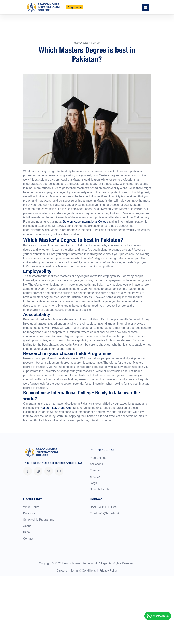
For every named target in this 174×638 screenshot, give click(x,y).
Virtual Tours (31, 507)
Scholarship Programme (38, 519)
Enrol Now (96, 470)
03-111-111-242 (108, 507)
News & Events (99, 489)
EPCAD (95, 476)
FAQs (26, 532)
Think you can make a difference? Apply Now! (52, 462)
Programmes (98, 457)
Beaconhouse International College (85, 221)
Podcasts (29, 513)
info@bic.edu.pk (109, 513)
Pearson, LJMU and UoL (55, 407)
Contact (28, 538)
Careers (62, 570)
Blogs (93, 483)
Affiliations (96, 464)
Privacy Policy (108, 570)
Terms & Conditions (83, 570)
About (27, 526)
